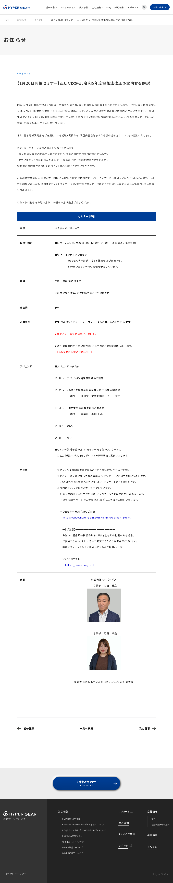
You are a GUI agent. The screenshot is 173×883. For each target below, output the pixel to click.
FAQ (108, 7)
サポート (133, 7)
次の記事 (147, 725)
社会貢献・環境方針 (161, 821)
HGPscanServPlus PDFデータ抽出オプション (83, 821)
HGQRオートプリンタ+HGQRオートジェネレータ (84, 827)
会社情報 (97, 7)
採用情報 (119, 7)
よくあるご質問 (126, 831)
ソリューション (67, 7)
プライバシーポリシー (14, 870)
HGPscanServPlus (71, 815)
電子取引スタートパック (73, 838)
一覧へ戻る (86, 725)
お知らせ (152, 843)
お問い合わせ (159, 7)
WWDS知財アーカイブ (72, 850)
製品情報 (51, 7)
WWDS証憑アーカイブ (72, 844)
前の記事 (26, 725)
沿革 (154, 815)
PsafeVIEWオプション (72, 832)
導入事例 (83, 7)
